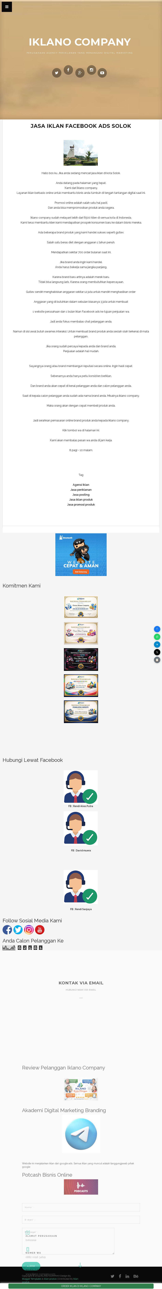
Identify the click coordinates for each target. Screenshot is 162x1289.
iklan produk (50, 1279)
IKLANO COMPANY (80, 42)
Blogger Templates (31, 1279)
